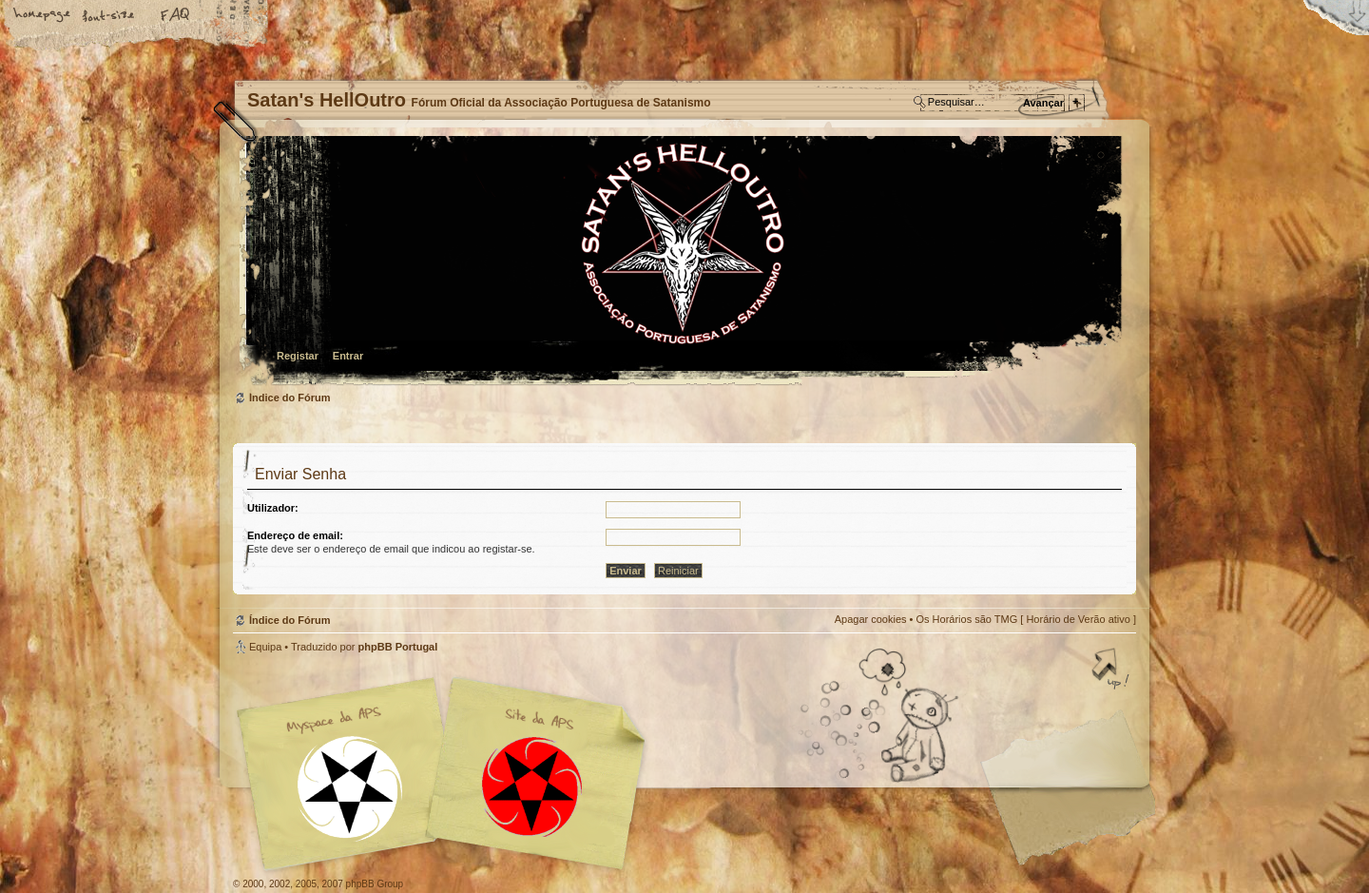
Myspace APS (447, 774)
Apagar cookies (871, 619)
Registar (297, 355)
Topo (1112, 670)
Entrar (348, 355)
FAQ (176, 16)
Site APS (532, 787)
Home (43, 16)
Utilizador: (273, 508)
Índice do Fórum (682, 262)
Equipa (265, 646)
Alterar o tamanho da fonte (109, 16)
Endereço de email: (295, 535)
